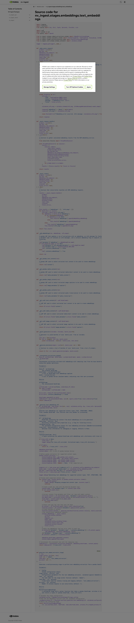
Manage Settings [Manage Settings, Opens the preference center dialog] (49, 87)
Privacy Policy (77, 76)
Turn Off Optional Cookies (74, 87)
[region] (67, 77)
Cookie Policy (88, 76)
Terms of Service (72, 78)
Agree (89, 87)
